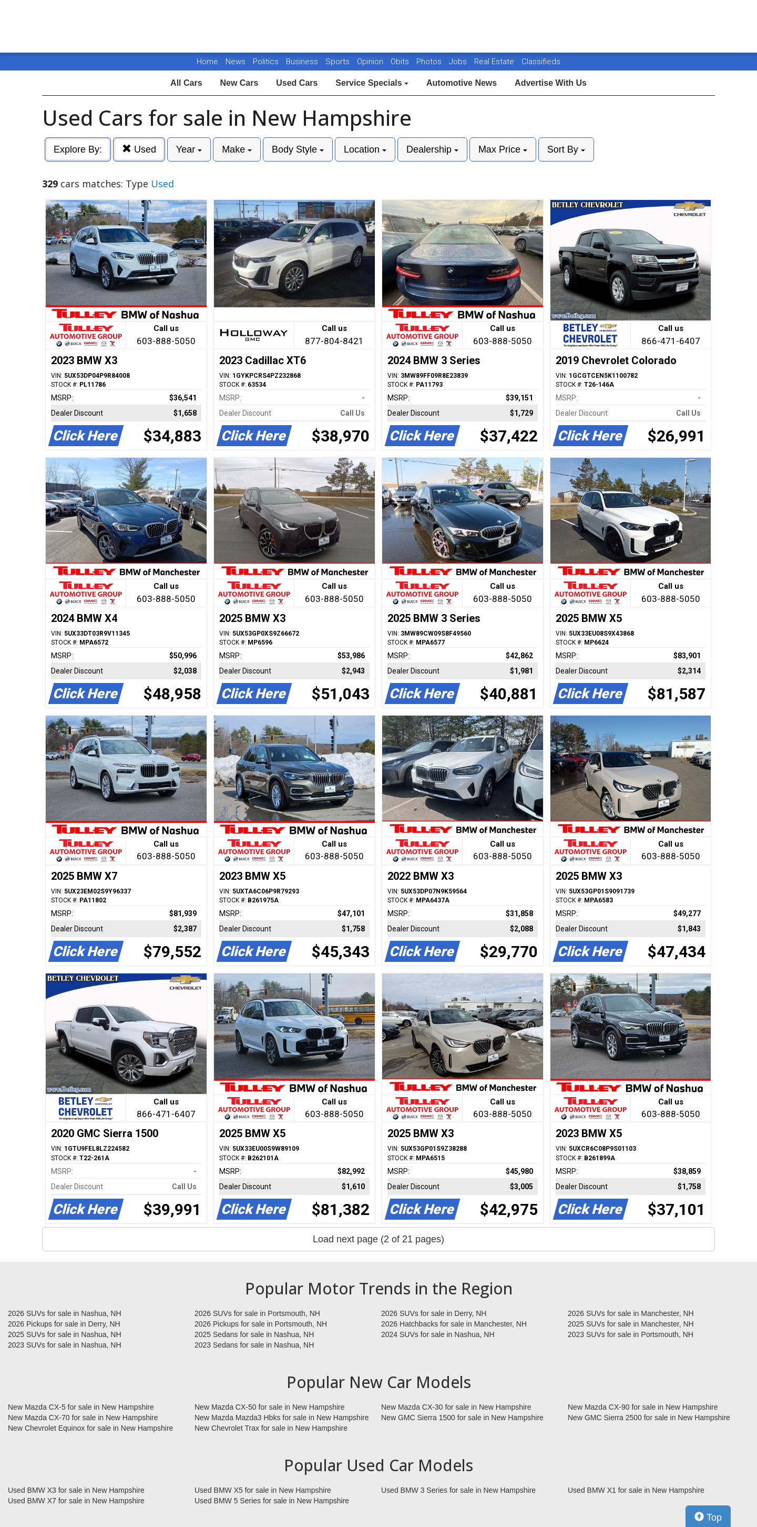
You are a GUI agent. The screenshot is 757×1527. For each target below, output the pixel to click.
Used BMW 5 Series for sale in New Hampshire (272, 1500)
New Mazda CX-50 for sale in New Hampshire (270, 1407)
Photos (430, 61)
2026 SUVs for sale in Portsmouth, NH (257, 1313)
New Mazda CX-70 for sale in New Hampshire (83, 1417)
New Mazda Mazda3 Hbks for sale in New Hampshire (282, 1417)
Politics (266, 61)
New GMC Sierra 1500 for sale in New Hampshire (462, 1417)
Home (207, 61)
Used (139, 149)
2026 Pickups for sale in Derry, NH (64, 1324)
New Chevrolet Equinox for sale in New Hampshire (90, 1428)
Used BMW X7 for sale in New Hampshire (76, 1500)
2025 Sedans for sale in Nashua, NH (254, 1334)
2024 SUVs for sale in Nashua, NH (438, 1334)
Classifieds (540, 61)
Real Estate (495, 61)
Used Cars (297, 82)
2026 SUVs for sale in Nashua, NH (64, 1313)
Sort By (566, 149)
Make (237, 149)
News (235, 61)
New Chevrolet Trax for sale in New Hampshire (271, 1428)
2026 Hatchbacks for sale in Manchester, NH (454, 1324)
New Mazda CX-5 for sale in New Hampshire (81, 1407)
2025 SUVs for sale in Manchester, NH (631, 1324)
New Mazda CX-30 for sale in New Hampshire (456, 1407)
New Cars (239, 82)
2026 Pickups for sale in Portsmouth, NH (261, 1324)
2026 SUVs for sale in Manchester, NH (631, 1313)
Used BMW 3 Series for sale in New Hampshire (458, 1490)
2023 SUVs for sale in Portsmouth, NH (630, 1334)
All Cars (186, 82)
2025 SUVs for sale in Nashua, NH (64, 1334)
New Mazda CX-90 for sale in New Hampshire (643, 1407)
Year (189, 149)
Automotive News (461, 82)
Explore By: (78, 149)
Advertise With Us (551, 82)
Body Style (298, 149)
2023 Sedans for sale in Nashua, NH (254, 1345)
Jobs (459, 61)
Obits (401, 61)
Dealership (432, 149)
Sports (338, 61)
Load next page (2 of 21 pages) (378, 1239)
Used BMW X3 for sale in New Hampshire (76, 1490)
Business (303, 61)
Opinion (371, 61)
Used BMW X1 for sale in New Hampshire (636, 1490)
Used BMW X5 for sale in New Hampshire (263, 1490)
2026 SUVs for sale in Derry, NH (433, 1313)
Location (365, 149)
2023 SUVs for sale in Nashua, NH (64, 1345)
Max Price (502, 149)
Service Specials (371, 82)
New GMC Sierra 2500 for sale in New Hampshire (649, 1417)
